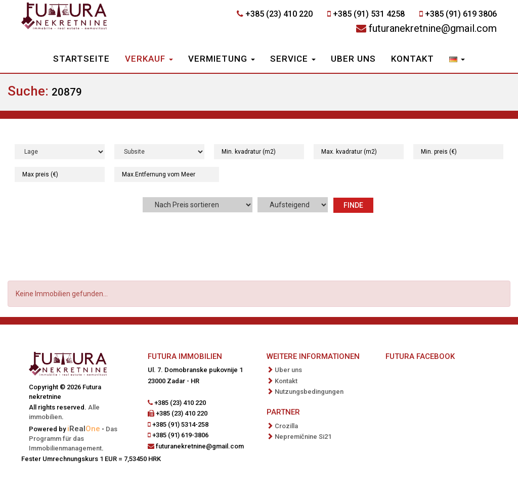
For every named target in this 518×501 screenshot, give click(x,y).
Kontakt (412, 59)
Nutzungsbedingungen (309, 391)
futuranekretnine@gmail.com (433, 28)
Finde (353, 205)
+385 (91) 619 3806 (461, 14)
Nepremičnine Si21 (303, 436)
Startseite (81, 59)
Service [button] (293, 59)
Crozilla (286, 426)
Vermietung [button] (221, 59)
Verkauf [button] (149, 59)
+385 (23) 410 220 (279, 14)
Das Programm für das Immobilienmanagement (73, 438)
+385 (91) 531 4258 (369, 14)
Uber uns (353, 59)
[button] (457, 59)
